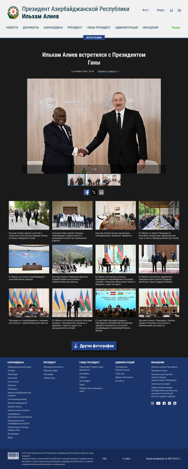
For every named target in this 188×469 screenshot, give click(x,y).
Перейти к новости (107, 71)
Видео (160, 10)
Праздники (12, 389)
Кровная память (15, 406)
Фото (145, 10)
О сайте (126, 458)
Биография (48, 374)
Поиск (176, 27)
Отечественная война (17, 399)
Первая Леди (49, 378)
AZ (171, 10)
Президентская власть (54, 367)
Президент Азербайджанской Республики (75, 9)
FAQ (104, 458)
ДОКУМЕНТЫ (31, 27)
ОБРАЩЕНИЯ (150, 27)
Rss (179, 16)
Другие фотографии (97, 345)
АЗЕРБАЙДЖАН (53, 27)
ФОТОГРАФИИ (94, 37)
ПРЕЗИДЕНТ (74, 27)
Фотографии (84, 381)
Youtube (161, 16)
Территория (13, 374)
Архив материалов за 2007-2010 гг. (163, 458)
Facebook (167, 16)
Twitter (173, 16)
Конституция (13, 381)
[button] (163, 126)
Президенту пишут (159, 370)
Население (12, 378)
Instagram (155, 16)
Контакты (119, 381)
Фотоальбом (13, 434)
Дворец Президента (124, 377)
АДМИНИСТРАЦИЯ (126, 27)
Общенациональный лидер (19, 367)
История (11, 370)
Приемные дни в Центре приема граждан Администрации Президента (163, 377)
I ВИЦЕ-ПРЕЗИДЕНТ (98, 27)
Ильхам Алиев (40, 16)
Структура (119, 373)
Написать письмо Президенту (164, 367)
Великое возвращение (17, 403)
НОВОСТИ (12, 27)
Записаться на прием (160, 384)
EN (179, 10)
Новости (83, 377)
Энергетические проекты (19, 410)
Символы (12, 385)
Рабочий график (51, 370)
